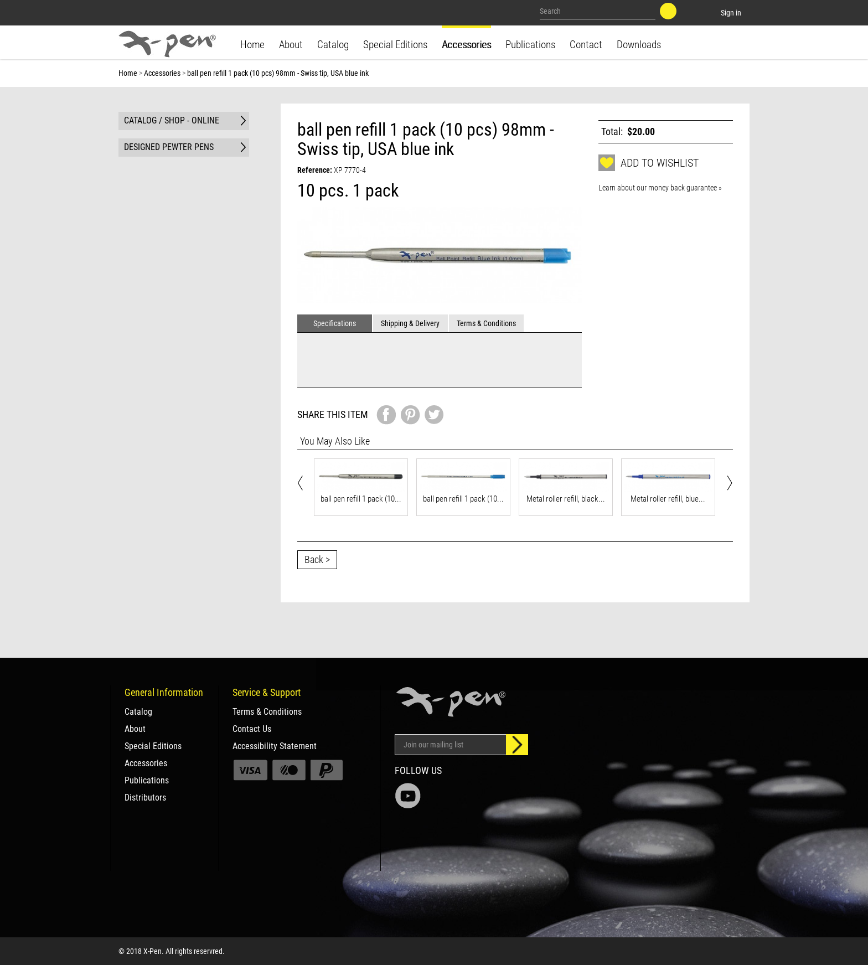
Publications (530, 44)
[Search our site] (598, 11)
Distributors (145, 797)
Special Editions (395, 44)
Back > (317, 559)
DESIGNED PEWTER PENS (169, 147)
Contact (586, 44)
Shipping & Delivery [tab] (410, 323)
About (291, 44)
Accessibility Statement (274, 746)
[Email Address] (451, 744)
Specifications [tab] (334, 323)
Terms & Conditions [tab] (486, 323)
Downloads (639, 44)
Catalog (333, 44)
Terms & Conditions (267, 712)
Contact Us (251, 729)
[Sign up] (517, 744)
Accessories (466, 44)
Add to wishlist (648, 162)
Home (252, 44)
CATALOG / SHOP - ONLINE (171, 120)
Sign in (731, 12)
